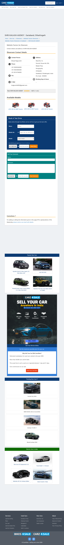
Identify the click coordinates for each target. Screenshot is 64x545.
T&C (53, 526)
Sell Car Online (5, 7)
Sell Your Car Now (32, 370)
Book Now (34, 146)
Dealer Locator (40, 523)
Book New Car (40, 518)
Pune (27, 518)
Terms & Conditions (26, 143)
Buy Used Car (13, 7)
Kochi (27, 521)
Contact (59, 521)
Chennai (23, 521)
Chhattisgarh (50, 3)
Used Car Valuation (9, 528)
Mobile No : (12, 132)
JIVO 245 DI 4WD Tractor (15, 109)
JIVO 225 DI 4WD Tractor (31, 109)
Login (59, 3)
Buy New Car (42, 7)
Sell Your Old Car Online (32, 346)
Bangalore (23, 523)
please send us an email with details (23, 222)
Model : (11, 139)
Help (53, 518)
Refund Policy (59, 518)
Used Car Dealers (33, 7)
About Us (54, 521)
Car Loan (7, 523)
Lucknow (26, 528)
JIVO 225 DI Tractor (47, 109)
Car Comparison (40, 521)
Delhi (22, 528)
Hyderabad (23, 526)
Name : (11, 126)
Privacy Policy (58, 526)
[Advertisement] (32, 21)
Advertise (54, 523)
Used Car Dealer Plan (23, 7)
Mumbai (23, 518)
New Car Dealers (50, 7)
